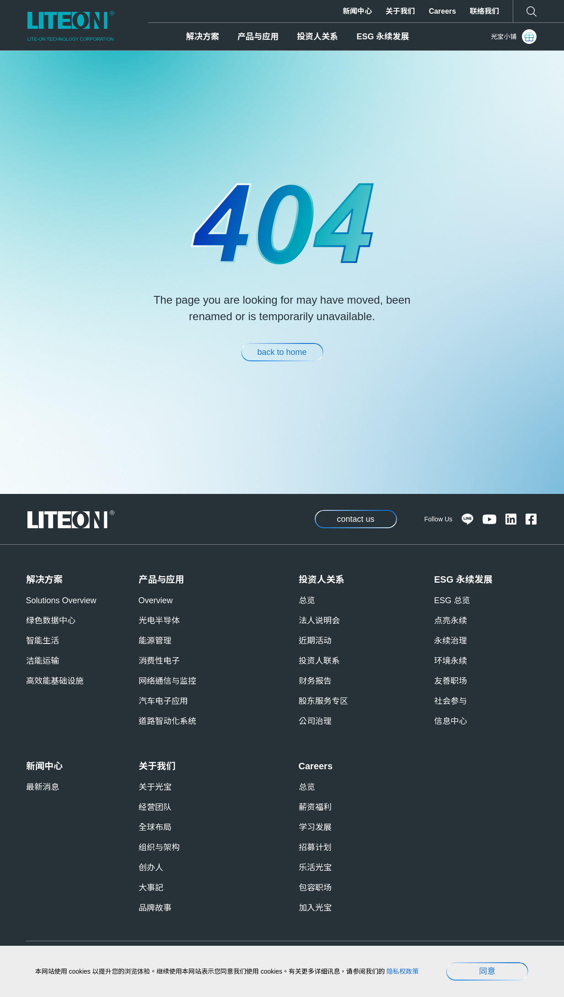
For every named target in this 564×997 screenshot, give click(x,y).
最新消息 (42, 787)
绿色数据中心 (50, 620)
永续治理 (450, 640)
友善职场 (450, 681)
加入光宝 (315, 907)
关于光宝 (155, 787)
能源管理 (155, 640)
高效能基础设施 (55, 681)
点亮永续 (450, 620)
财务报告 (315, 681)
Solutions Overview (61, 600)
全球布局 (155, 827)
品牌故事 (155, 907)
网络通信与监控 (167, 681)
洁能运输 (42, 660)
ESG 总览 (452, 600)
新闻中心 (357, 11)
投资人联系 (319, 660)
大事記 (151, 887)
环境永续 (450, 660)
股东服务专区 (323, 701)
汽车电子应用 (163, 701)
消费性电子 (159, 660)
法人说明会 (319, 620)
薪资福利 (315, 807)
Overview (156, 600)
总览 (307, 600)
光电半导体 (159, 620)
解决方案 (202, 36)
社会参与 (450, 701)
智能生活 (42, 640)
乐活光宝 (315, 867)
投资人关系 (317, 36)
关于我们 (400, 11)
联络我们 (484, 11)
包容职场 (315, 887)
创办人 (151, 867)
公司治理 (315, 721)
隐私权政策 (403, 971)
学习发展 (315, 827)
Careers (442, 11)
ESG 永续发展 (382, 36)
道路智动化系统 (167, 721)
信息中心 (450, 721)
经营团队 (155, 807)
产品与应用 (258, 36)
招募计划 (315, 847)
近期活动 (315, 640)
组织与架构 (159, 847)
